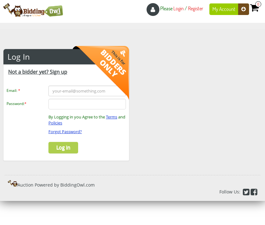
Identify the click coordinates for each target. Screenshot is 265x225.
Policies (55, 123)
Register (195, 8)
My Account (230, 9)
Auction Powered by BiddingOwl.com (56, 185)
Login (178, 8)
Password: (17, 103)
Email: (13, 90)
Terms (111, 117)
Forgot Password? (65, 131)
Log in (63, 147)
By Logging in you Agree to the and (86, 120)
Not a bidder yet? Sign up (37, 71)
